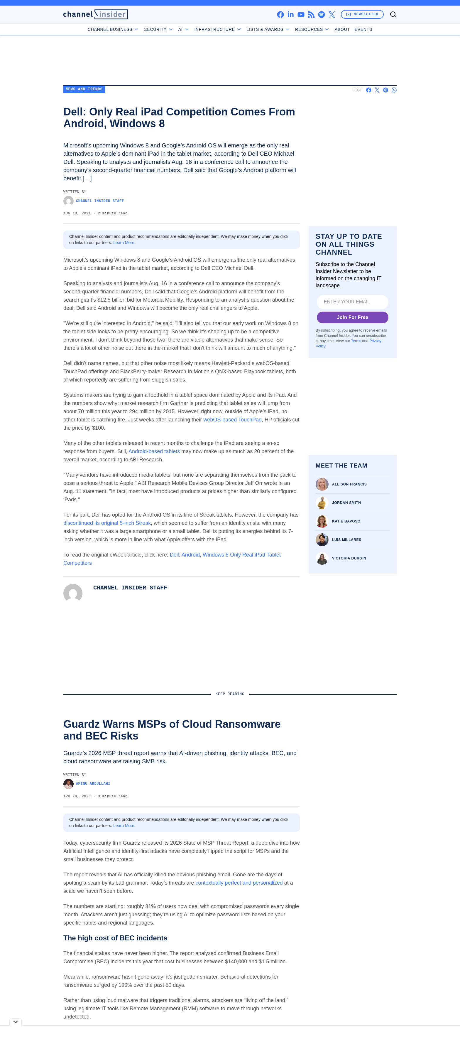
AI (184, 29)
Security (158, 29)
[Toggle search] (393, 14)
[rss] (311, 14)
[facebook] (280, 14)
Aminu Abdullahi (86, 784)
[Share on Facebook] (368, 90)
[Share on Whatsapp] (394, 90)
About (342, 29)
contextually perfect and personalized (239, 883)
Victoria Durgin (349, 558)
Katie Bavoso (346, 521)
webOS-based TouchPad (232, 420)
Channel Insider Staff (93, 201)
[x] (331, 14)
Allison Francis (349, 484)
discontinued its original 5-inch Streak (107, 523)
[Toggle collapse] (15, 1022)
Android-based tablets (154, 451)
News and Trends (84, 89)
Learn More (123, 242)
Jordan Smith (346, 503)
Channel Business (113, 29)
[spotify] (321, 14)
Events (363, 29)
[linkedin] (290, 14)
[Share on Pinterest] (385, 90)
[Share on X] (377, 90)
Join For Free (352, 317)
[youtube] (300, 14)
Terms (356, 341)
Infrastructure (218, 29)
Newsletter (362, 14)
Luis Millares (346, 540)
